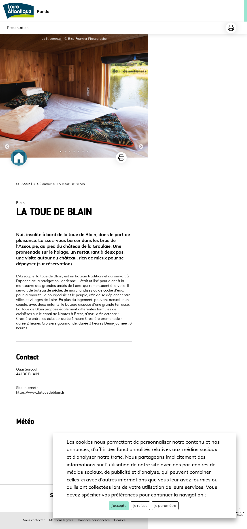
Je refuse (140, 505)
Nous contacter (34, 520)
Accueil (26, 184)
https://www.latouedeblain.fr (40, 392)
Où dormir (44, 184)
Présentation (17, 28)
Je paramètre (165, 505)
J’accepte (118, 505)
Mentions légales (61, 520)
